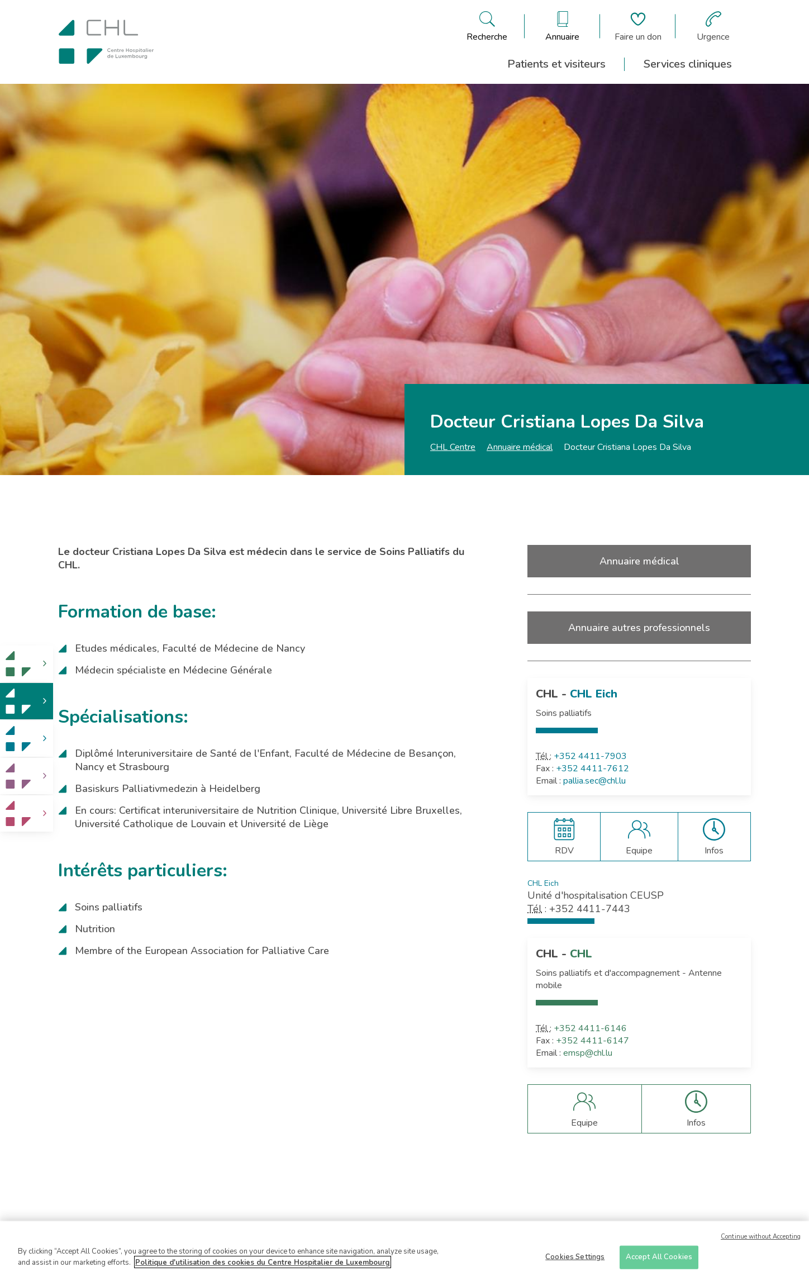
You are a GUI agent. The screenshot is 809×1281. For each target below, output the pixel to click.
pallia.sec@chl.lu (594, 780)
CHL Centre (452, 447)
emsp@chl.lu (587, 1052)
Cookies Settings (575, 1260)
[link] (26, 664)
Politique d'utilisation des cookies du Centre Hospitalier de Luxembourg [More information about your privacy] (262, 1266)
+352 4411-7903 (590, 756)
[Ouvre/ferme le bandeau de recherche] (487, 26)
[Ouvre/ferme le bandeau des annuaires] (562, 26)
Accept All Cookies (659, 1260)
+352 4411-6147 (592, 1040)
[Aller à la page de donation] (638, 26)
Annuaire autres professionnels (639, 627)
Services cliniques (688, 64)
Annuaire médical (520, 447)
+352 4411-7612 (592, 768)
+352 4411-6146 (590, 1028)
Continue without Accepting (761, 1240)
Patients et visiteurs (556, 64)
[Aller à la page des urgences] (713, 26)
